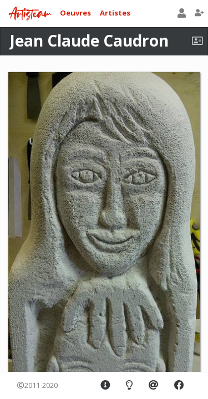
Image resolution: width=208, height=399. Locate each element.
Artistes (115, 13)
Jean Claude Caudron (89, 40)
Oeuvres (75, 13)
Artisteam (30, 14)
